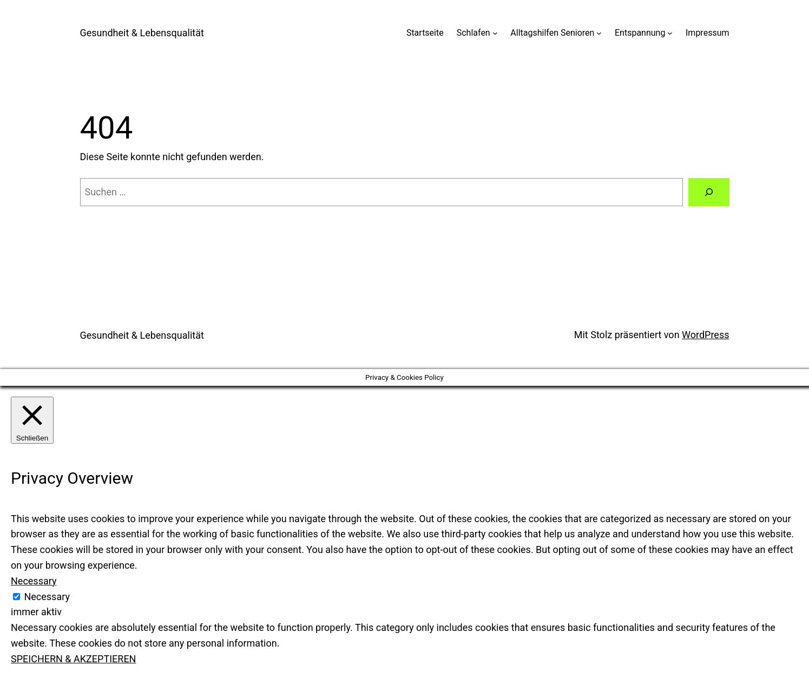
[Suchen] (708, 192)
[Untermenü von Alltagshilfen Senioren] (599, 33)
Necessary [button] (34, 581)
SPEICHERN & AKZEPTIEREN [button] (73, 658)
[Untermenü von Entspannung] (670, 33)
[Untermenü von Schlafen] (495, 33)
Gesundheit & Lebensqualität (142, 32)
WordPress (705, 334)
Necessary (47, 596)
